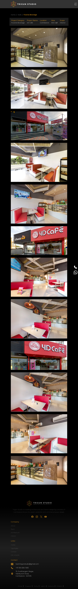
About (13, 532)
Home (13, 15)
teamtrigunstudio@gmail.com (27, 571)
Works (13, 552)
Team (13, 536)
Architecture (15, 539)
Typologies (14, 555)
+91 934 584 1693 (22, 574)
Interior (13, 543)
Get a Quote (15, 562)
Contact (13, 558)
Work (19, 15)
